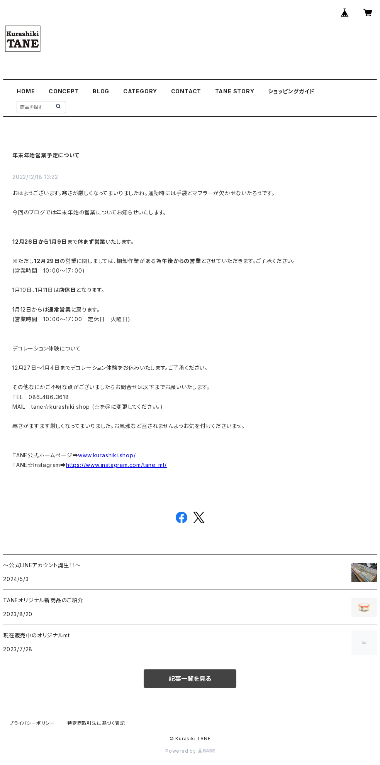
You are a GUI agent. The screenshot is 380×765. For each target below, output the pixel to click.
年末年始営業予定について (46, 155)
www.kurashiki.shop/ (107, 455)
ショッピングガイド (291, 91)
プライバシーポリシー (32, 723)
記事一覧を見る (190, 678)
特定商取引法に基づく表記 (96, 723)
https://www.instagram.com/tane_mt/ (116, 465)
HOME (26, 91)
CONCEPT (64, 91)
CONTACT (186, 91)
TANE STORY (234, 91)
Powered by (190, 751)
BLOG (101, 91)
